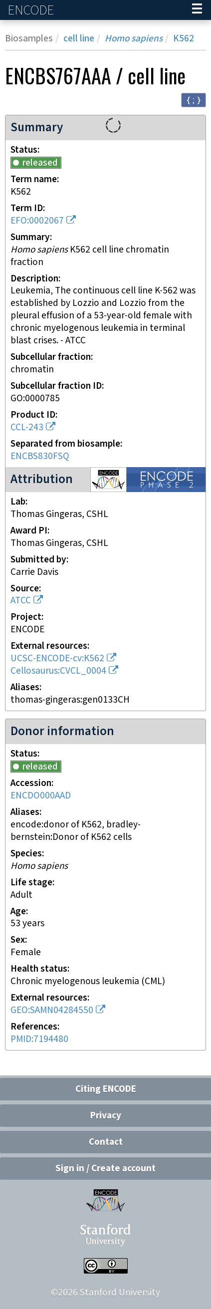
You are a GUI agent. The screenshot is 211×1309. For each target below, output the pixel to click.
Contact (106, 1142)
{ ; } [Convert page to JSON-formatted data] (194, 99)
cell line (78, 38)
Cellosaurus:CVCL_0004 (58, 671)
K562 (183, 38)
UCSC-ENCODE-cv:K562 (57, 658)
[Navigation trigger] (197, 10)
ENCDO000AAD (40, 795)
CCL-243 (26, 427)
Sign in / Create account (105, 1168)
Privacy (105, 1115)
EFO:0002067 (37, 221)
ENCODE (31, 10)
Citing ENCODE (105, 1089)
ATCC (20, 600)
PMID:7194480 (39, 1039)
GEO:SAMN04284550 (51, 1010)
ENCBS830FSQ (39, 456)
